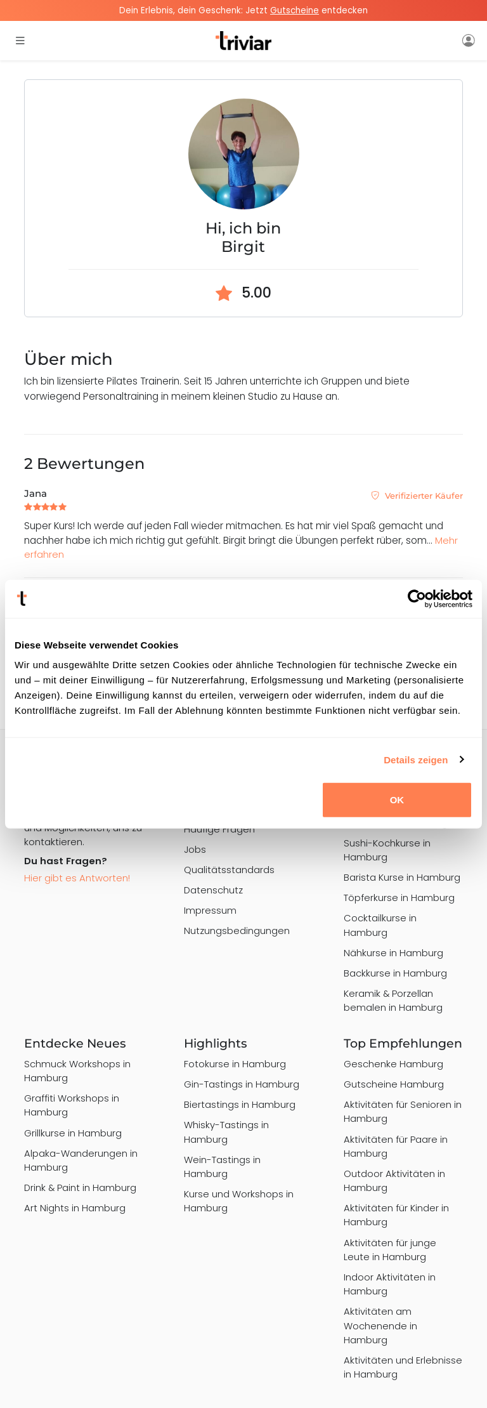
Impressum (210, 910)
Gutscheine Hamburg (394, 1084)
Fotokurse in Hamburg (235, 1063)
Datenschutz (213, 890)
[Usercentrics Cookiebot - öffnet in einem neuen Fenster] (416, 598)
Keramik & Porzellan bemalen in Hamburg (393, 1000)
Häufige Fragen (219, 829)
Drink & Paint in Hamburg (80, 1187)
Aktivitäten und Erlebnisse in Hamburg (403, 1367)
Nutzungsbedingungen (237, 930)
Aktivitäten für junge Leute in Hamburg (390, 1249)
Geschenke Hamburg (393, 1063)
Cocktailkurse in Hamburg (380, 924)
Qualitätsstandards (229, 869)
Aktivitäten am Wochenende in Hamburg (380, 1325)
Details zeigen (416, 759)
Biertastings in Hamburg (239, 1104)
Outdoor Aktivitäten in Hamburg (394, 1180)
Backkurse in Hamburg (395, 973)
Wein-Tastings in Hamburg (222, 1166)
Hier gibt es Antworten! (77, 878)
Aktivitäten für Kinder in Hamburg (396, 1214)
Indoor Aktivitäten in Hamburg (390, 1284)
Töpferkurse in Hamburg (399, 897)
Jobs (195, 849)
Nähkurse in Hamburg (393, 952)
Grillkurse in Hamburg (73, 1133)
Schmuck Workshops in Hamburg (77, 1070)
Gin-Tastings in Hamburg (241, 1084)
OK (397, 799)
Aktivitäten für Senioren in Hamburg (403, 1111)
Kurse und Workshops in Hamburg (239, 1200)
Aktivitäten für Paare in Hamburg (396, 1146)
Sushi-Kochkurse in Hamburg (387, 850)
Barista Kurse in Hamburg (402, 877)
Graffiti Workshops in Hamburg (71, 1105)
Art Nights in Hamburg (75, 1207)
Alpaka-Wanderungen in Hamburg (81, 1160)
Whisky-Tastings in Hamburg (226, 1131)
